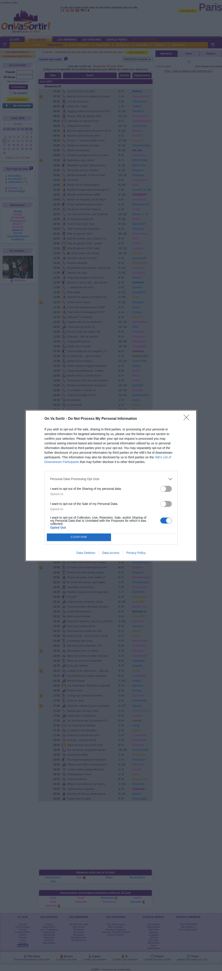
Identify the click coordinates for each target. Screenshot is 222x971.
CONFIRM (79, 537)
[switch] (166, 489)
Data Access (110, 553)
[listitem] (111, 479)
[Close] (188, 419)
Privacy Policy (136, 553)
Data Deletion (85, 553)
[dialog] (111, 485)
